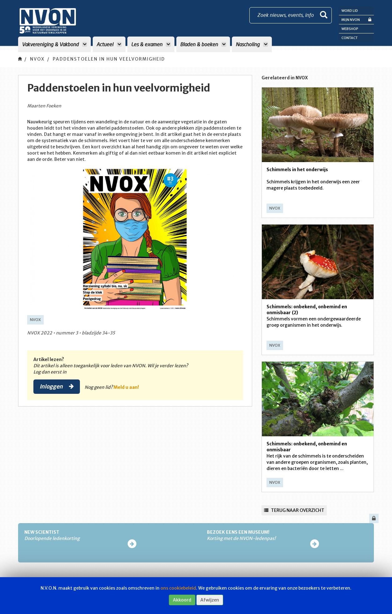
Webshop (349, 29)
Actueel (109, 44)
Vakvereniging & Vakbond (54, 44)
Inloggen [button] (57, 386)
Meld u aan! (126, 387)
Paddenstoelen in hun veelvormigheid (109, 59)
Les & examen (151, 44)
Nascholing (252, 44)
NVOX (37, 59)
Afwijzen (209, 600)
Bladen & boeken (203, 44)
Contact (349, 38)
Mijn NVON (356, 19)
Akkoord (182, 600)
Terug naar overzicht (294, 510)
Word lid (349, 10)
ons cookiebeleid (178, 588)
